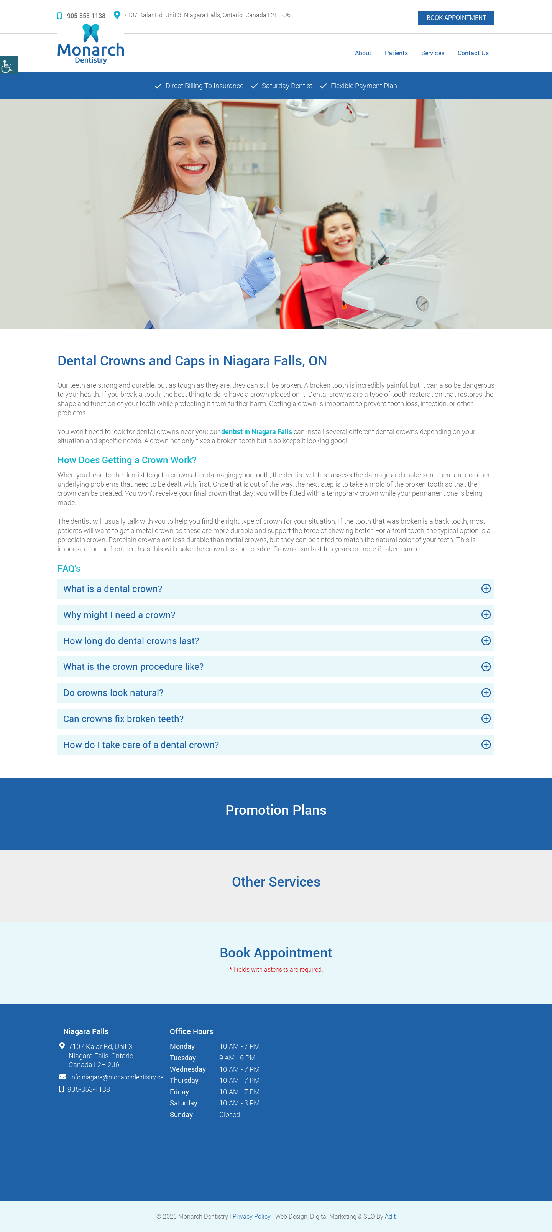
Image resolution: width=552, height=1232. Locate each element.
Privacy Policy (252, 1216)
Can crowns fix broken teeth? (123, 718)
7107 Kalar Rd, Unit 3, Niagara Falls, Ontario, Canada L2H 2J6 (202, 15)
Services (432, 53)
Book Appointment (456, 17)
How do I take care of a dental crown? (141, 745)
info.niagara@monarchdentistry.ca (117, 1077)
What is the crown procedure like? (133, 666)
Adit (390, 1216)
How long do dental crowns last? (131, 641)
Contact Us (473, 53)
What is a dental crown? (112, 588)
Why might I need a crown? (119, 615)
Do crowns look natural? (113, 692)
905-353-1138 (81, 16)
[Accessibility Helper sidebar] (9, 65)
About (363, 53)
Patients (396, 53)
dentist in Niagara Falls (256, 431)
